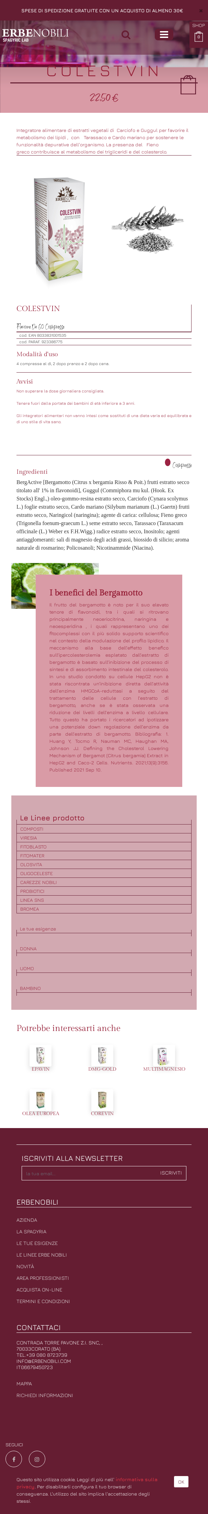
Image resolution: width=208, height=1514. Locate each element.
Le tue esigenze (37, 1243)
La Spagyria (31, 1231)
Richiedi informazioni (44, 1395)
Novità (25, 1266)
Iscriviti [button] (171, 1173)
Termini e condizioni (43, 1301)
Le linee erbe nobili (41, 1255)
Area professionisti (42, 1278)
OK (181, 1482)
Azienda (26, 1220)
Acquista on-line (39, 1289)
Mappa (24, 1383)
